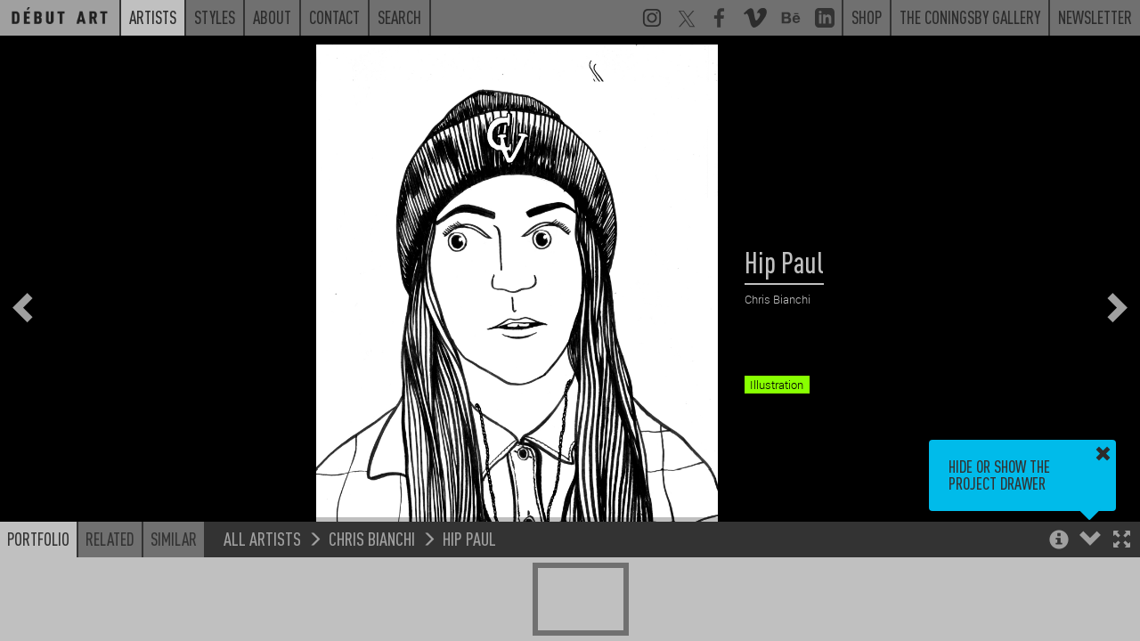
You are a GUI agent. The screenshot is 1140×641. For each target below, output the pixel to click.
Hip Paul (469, 538)
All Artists (262, 538)
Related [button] (110, 538)
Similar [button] (174, 538)
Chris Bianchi (372, 538)
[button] (1121, 541)
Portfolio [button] (38, 538)
